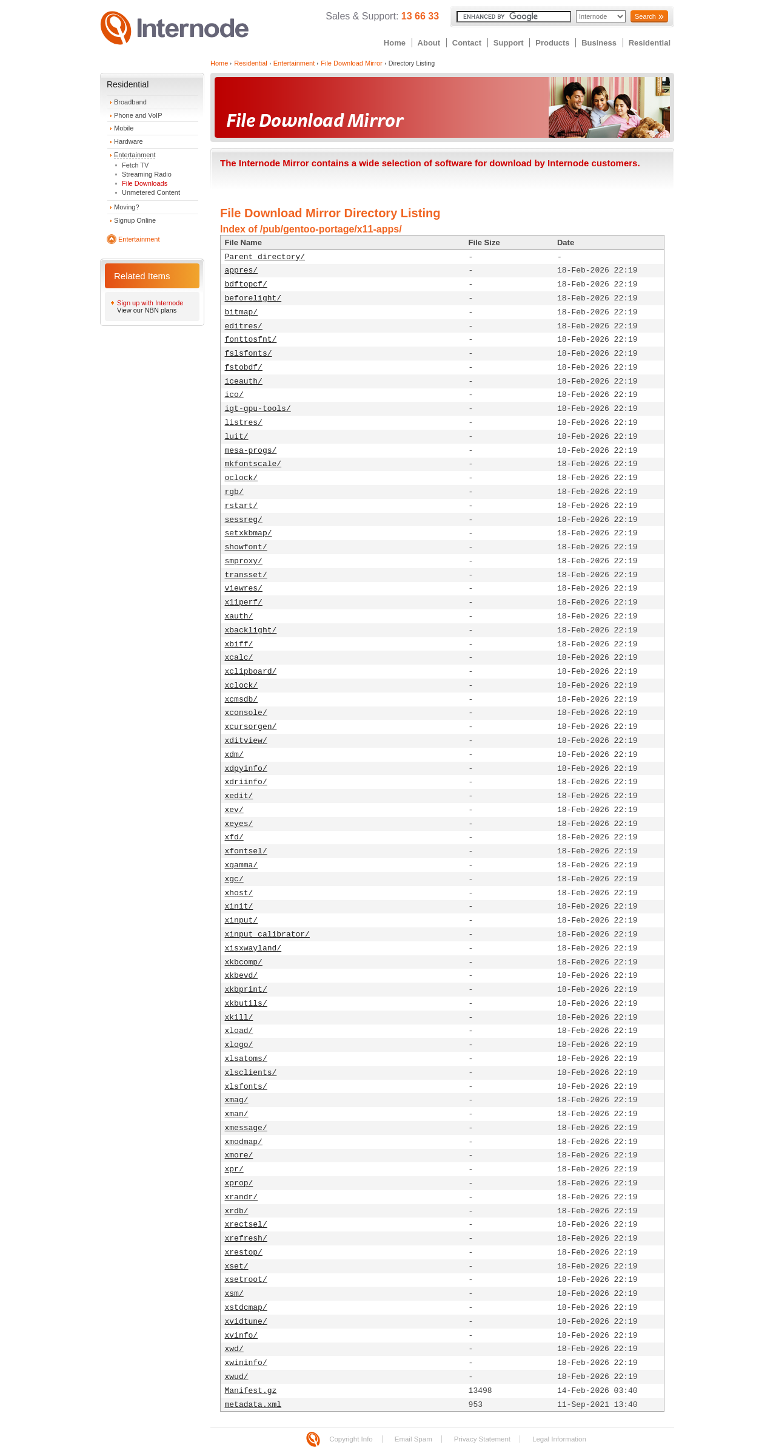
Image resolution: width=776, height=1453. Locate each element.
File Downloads (144, 183)
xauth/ (239, 616)
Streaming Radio (147, 174)
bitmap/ (241, 312)
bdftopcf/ (246, 284)
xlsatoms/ (246, 1058)
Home (395, 42)
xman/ (237, 1114)
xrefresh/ (246, 1238)
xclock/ (241, 685)
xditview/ (246, 740)
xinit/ (239, 906)
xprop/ (239, 1183)
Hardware (128, 141)
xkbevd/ (241, 975)
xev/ (234, 810)
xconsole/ (246, 712)
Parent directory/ (265, 257)
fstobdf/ (244, 367)
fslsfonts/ (248, 353)
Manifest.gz (251, 1390)
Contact (466, 42)
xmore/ (239, 1155)
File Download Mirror (351, 63)
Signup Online (135, 220)
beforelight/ (253, 298)
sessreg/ (244, 519)
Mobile (123, 128)
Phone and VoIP (138, 115)
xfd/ (234, 837)
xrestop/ (244, 1252)
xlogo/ (239, 1044)
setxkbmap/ (248, 533)
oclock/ (241, 478)
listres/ (244, 422)
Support (508, 42)
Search (645, 16)
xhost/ (239, 893)
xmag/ (237, 1100)
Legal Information (559, 1439)
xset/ (237, 1266)
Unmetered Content (151, 192)
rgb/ (234, 491)
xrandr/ (241, 1197)
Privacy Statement (482, 1439)
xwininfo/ (246, 1362)
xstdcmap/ (246, 1307)
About (429, 42)
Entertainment (134, 154)
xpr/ (234, 1169)
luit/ (237, 436)
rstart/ (241, 505)
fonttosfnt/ (251, 339)
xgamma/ (241, 865)
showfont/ (246, 547)
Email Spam (413, 1439)
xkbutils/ (246, 1003)
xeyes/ (239, 823)
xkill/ (239, 1017)
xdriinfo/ (246, 782)
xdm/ (234, 754)
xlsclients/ (251, 1072)
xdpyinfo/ (246, 768)
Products (552, 42)
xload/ (239, 1030)
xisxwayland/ (253, 948)
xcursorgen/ (251, 726)
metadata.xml (253, 1404)
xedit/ (239, 796)
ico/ (234, 394)
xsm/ (234, 1293)
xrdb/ (237, 1211)
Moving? (126, 207)
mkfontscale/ (253, 464)
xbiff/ (239, 644)
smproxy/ (244, 561)
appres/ (241, 270)
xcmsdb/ (241, 699)
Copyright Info (351, 1439)
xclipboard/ (251, 671)
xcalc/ (239, 657)
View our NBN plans (146, 310)
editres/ (244, 326)
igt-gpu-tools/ (258, 408)
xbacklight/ (251, 630)
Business (599, 42)
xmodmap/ (244, 1141)
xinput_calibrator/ (267, 934)
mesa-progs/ (251, 450)
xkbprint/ (246, 989)
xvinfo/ (241, 1335)
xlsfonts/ (246, 1086)
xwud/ (237, 1376)
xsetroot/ (246, 1279)
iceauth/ (244, 381)
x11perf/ (244, 602)
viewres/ (244, 588)
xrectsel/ (246, 1224)
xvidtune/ (246, 1321)
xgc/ (234, 879)
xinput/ (241, 920)
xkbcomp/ (244, 962)
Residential (650, 42)
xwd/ (234, 1348)
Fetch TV (135, 165)
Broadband (130, 102)
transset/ (246, 575)
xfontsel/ (246, 851)
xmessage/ (246, 1128)
